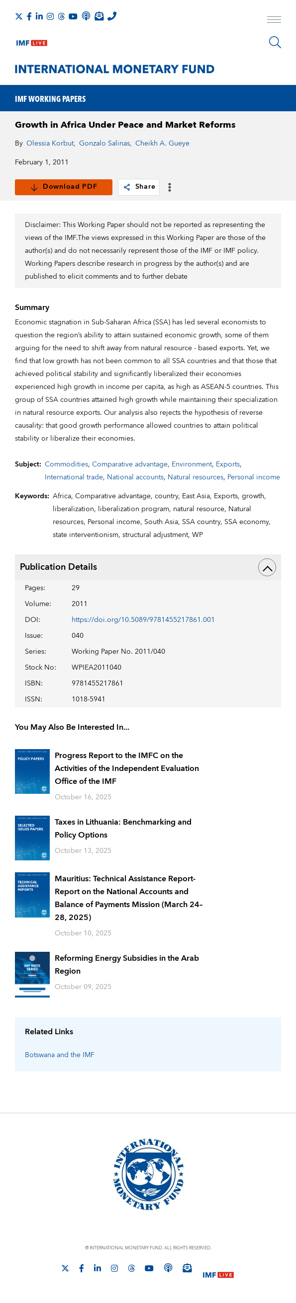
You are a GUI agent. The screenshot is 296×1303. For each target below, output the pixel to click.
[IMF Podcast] (86, 15)
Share (139, 187)
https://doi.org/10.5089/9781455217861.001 (143, 620)
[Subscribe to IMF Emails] (99, 15)
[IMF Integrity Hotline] (111, 15)
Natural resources (195, 477)
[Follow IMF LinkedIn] (39, 16)
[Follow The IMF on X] (19, 16)
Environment (192, 464)
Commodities (66, 464)
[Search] (275, 42)
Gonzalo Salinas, (105, 144)
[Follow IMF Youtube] (73, 16)
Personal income (253, 477)
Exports (228, 464)
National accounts (135, 477)
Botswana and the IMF (60, 1055)
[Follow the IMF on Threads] (61, 16)
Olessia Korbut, (51, 144)
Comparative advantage (130, 464)
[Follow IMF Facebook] (29, 16)
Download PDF (63, 187)
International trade (74, 477)
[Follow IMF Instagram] (50, 16)
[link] (126, 187)
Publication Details (148, 567)
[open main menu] (274, 21)
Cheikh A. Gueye (162, 144)
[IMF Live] (32, 41)
